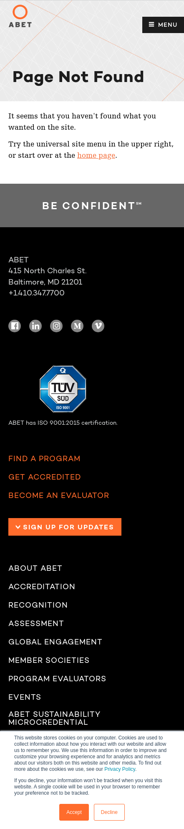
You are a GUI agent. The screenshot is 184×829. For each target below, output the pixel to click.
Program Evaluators (57, 679)
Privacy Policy (119, 769)
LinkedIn (35, 326)
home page (96, 155)
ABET (20, 16)
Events (24, 697)
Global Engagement (55, 642)
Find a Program (44, 459)
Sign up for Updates (68, 527)
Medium (77, 326)
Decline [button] (109, 812)
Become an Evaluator (58, 496)
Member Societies (49, 661)
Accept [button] (74, 812)
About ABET (35, 568)
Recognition (38, 605)
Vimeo (98, 326)
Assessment (36, 624)
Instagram (56, 326)
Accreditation (42, 587)
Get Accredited (44, 477)
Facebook (14, 326)
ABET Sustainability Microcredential (54, 719)
